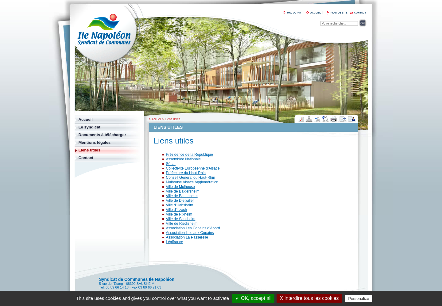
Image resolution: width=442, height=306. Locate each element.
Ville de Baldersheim (183, 191)
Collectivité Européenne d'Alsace (193, 168)
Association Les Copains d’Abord (193, 228)
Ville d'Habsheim (179, 205)
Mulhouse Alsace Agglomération (192, 182)
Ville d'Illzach (176, 210)
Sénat (171, 164)
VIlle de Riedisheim (182, 223)
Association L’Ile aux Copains (190, 233)
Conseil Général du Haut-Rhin (190, 177)
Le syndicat (90, 127)
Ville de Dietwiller (180, 200)
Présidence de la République (189, 154)
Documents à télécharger (102, 134)
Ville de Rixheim (179, 214)
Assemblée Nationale (183, 159)
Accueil (156, 119)
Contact (86, 157)
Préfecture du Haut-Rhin (186, 173)
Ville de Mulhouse (180, 187)
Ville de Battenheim (182, 196)
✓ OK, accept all (253, 298)
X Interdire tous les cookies (309, 298)
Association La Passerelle (187, 237)
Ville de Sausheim (181, 219)
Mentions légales (95, 142)
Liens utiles (172, 119)
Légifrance (174, 242)
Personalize (358, 298)
